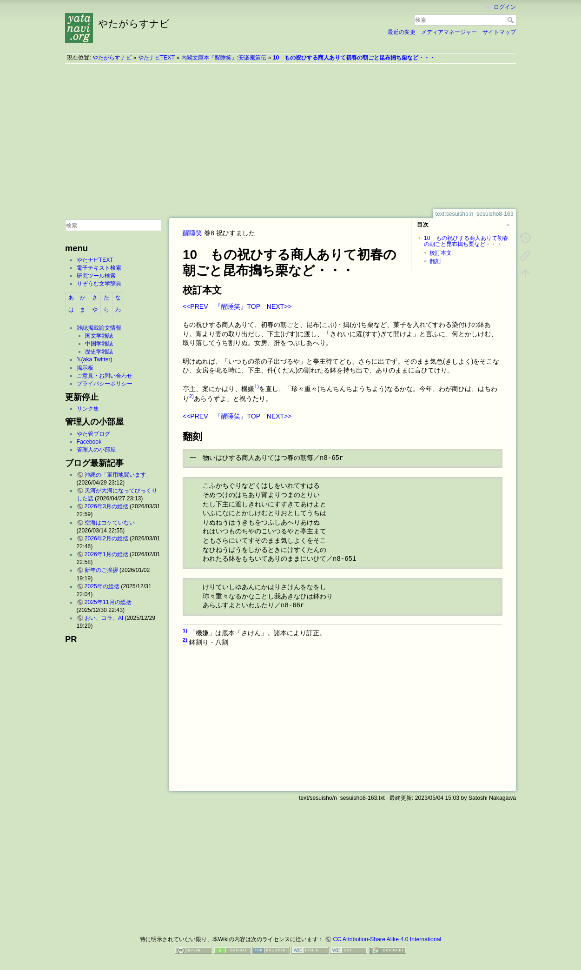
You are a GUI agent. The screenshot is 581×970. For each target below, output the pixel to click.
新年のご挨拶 (101, 570)
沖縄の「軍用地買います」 (118, 475)
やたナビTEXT (156, 57)
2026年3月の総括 (106, 506)
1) (256, 386)
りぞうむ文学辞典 (99, 283)
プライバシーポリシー (104, 383)
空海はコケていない (110, 522)
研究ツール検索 (96, 275)
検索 (511, 20)
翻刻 (435, 261)
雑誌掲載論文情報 (99, 328)
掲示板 (85, 368)
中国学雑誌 (99, 343)
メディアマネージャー (449, 32)
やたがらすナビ (112, 57)
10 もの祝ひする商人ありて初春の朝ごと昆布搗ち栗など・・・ (354, 57)
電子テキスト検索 (99, 268)
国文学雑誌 (99, 335)
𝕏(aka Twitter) (94, 359)
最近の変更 (402, 32)
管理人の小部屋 (96, 449)
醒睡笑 (192, 233)
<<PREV (195, 306)
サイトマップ (499, 32)
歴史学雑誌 (99, 351)
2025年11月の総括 (108, 602)
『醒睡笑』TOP (237, 306)
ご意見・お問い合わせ (104, 375)
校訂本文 (440, 253)
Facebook (89, 441)
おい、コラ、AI (104, 618)
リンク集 (88, 408)
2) (191, 396)
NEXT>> (279, 306)
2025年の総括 (102, 586)
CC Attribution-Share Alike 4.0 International (387, 939)
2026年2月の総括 (106, 538)
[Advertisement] (290, 136)
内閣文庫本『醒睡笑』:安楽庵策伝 (223, 57)
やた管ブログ (93, 434)
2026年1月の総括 (106, 554)
